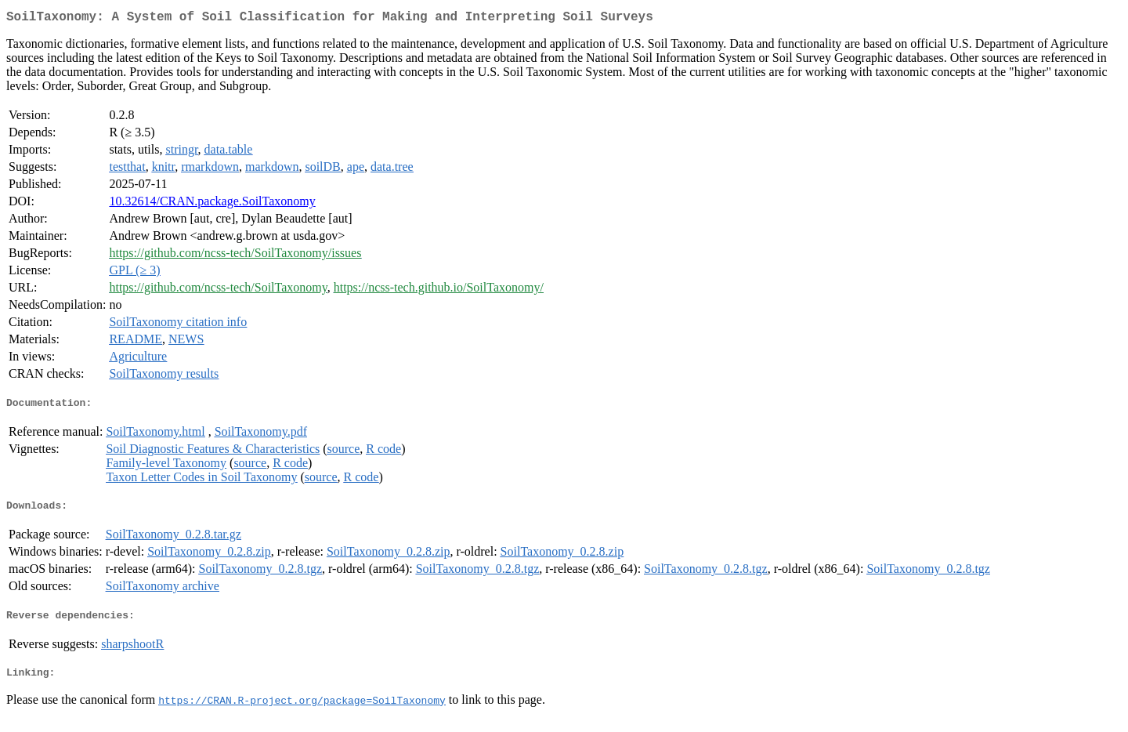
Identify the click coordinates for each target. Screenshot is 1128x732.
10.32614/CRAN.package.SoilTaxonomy (212, 204)
